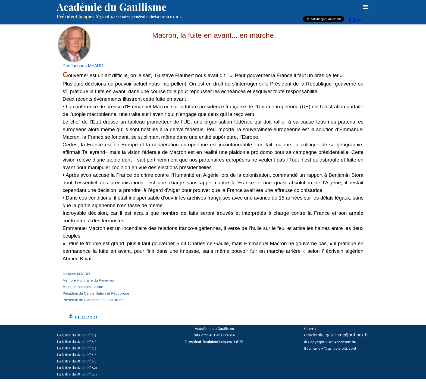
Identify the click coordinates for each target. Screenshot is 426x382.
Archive (64, 328)
